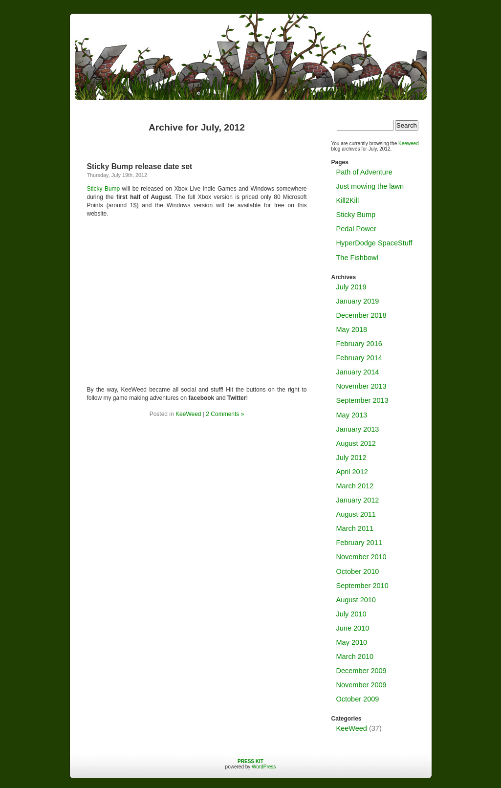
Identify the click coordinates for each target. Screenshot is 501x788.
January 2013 (357, 429)
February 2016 (359, 344)
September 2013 (362, 400)
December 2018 (361, 315)
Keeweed (408, 143)
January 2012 (357, 500)
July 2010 (351, 614)
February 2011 (359, 543)
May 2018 (352, 329)
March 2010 (355, 656)
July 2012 (351, 457)
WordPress (264, 766)
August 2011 (356, 514)
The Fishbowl (357, 258)
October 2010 (357, 571)
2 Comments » (225, 414)
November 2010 (361, 557)
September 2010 (362, 586)
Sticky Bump (103, 188)
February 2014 (359, 358)
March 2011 (355, 528)
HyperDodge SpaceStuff (374, 243)
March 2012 (355, 486)
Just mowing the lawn (370, 186)
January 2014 (357, 372)
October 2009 (357, 699)
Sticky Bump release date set (140, 166)
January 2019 (357, 301)
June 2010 (353, 628)
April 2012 (352, 472)
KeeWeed (188, 414)
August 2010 (356, 600)
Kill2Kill (347, 200)
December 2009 (361, 671)
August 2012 (356, 443)
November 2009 (361, 685)
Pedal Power (356, 229)
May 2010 (352, 642)
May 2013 (352, 415)
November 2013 (361, 386)
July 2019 (351, 287)
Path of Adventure (364, 172)
